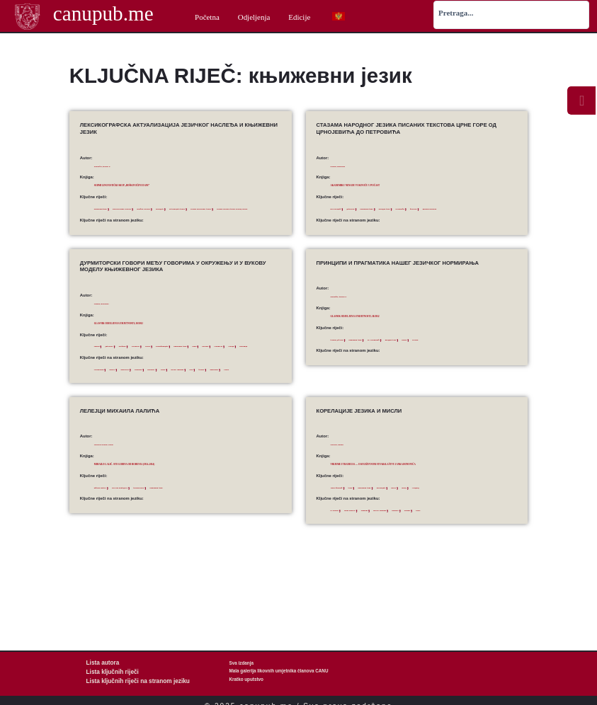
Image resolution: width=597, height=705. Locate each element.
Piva (270, 389)
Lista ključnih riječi (106, 670)
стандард (486, 524)
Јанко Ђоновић (345, 524)
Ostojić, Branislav (348, 166)
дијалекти (370, 208)
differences (151, 389)
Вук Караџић (343, 208)
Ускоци (162, 367)
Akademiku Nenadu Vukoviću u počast (390, 184)
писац (466, 524)
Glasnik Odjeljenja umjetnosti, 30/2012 (153, 332)
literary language (245, 389)
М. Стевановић (417, 349)
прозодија (227, 208)
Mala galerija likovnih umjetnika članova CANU (279, 670)
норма (475, 349)
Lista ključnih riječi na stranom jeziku (126, 679)
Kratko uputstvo (246, 679)
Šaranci (101, 400)
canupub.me (103, 15)
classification (105, 389)
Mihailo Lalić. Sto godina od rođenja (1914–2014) (166, 494)
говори (100, 356)
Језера (190, 356)
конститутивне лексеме (152, 208)
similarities (123, 400)
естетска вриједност (147, 517)
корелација (427, 524)
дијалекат (122, 356)
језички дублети (346, 349)
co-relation (340, 548)
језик (370, 524)
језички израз (185, 517)
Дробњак (145, 356)
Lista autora (99, 662)
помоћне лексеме (196, 208)
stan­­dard (453, 548)
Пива (99, 367)
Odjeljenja (254, 17)
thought (474, 548)
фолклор (489, 208)
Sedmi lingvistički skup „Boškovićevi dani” (160, 184)
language (395, 548)
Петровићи (465, 208)
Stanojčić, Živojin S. (114, 166)
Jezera (218, 389)
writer (493, 548)
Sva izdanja (241, 662)
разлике (117, 367)
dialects (129, 389)
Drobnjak (175, 389)
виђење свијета (108, 517)
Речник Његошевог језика (136, 219)
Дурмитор (169, 356)
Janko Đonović (369, 548)
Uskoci (145, 400)
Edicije (299, 17)
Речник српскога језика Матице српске (203, 219)
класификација (216, 356)
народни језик (435, 208)
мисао (449, 524)
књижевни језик (109, 208)
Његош (494, 349)
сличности (140, 367)
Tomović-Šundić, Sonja (117, 475)
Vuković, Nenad (346, 475)
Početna (207, 17)
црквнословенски (347, 219)
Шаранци (185, 367)
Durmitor (199, 389)
